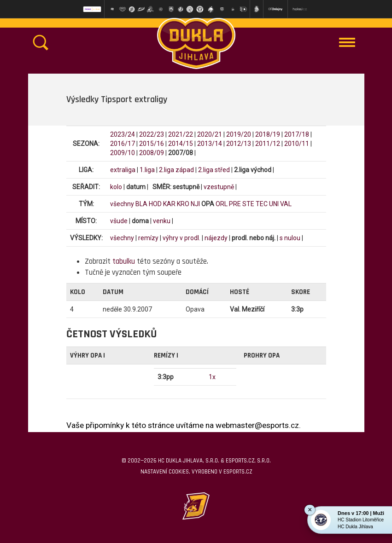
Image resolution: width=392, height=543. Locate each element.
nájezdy (216, 238)
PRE (235, 204)
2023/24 (122, 134)
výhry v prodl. (181, 238)
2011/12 (267, 143)
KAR (169, 204)
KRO (183, 204)
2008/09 (151, 152)
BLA (141, 204)
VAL (286, 204)
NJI (195, 204)
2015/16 (151, 143)
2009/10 (122, 152)
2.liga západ (176, 169)
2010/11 (296, 143)
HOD (155, 204)
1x (212, 377)
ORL (222, 204)
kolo (116, 187)
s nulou (290, 238)
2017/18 (296, 134)
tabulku (123, 261)
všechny (122, 204)
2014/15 (180, 143)
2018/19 (267, 134)
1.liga (147, 169)
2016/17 (122, 143)
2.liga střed (214, 169)
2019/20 (238, 134)
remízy (148, 238)
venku (161, 221)
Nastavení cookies (164, 471)
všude (119, 221)
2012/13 (238, 143)
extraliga (122, 169)
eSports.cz (237, 471)
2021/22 (180, 134)
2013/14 (209, 143)
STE (248, 204)
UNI (274, 204)
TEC (262, 204)
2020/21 (209, 134)
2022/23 (151, 134)
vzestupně (219, 187)
